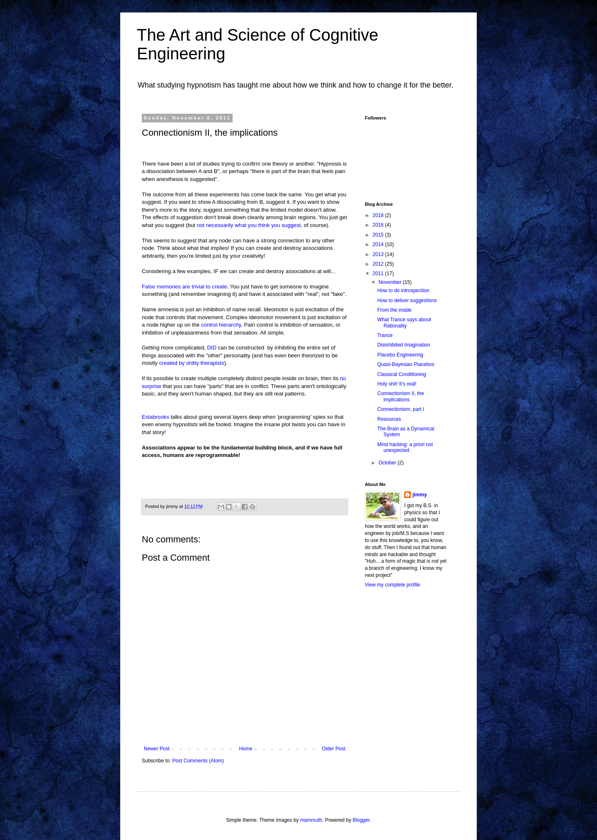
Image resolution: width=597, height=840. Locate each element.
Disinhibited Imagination (403, 345)
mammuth (311, 820)
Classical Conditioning (401, 374)
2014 (379, 244)
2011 (379, 273)
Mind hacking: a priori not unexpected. (405, 447)
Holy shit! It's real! (396, 384)
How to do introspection (403, 290)
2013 (379, 254)
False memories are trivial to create (184, 286)
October (388, 463)
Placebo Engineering (400, 355)
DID (212, 347)
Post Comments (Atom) (198, 761)
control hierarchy (221, 325)
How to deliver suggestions (407, 300)
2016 (379, 225)
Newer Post (157, 749)
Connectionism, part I (400, 409)
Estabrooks (155, 417)
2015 (379, 235)
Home (245, 749)
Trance (385, 335)
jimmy (420, 495)
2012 (379, 264)
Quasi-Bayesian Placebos (405, 364)
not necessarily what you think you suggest (249, 225)
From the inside (394, 310)
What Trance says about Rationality (404, 322)
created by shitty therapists (191, 363)
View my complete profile (392, 585)
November (391, 282)
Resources (389, 419)
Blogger (361, 820)
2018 (379, 215)
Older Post (333, 749)
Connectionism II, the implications (400, 396)
